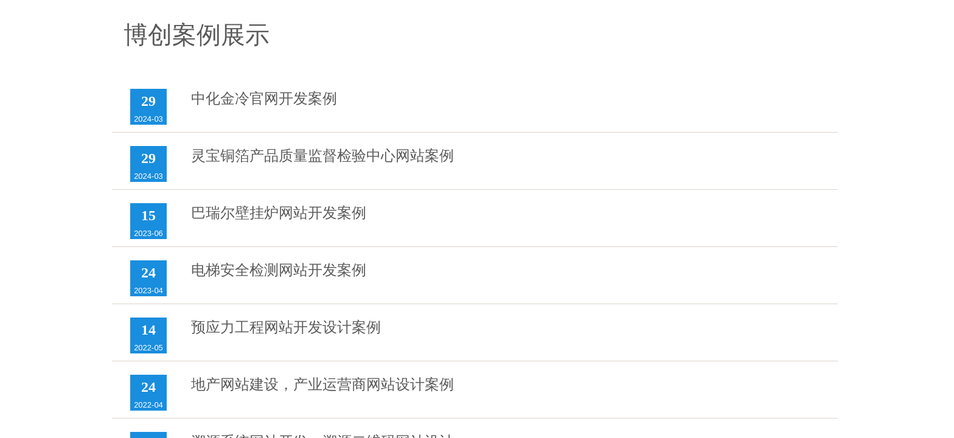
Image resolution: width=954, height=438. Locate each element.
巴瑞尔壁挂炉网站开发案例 (278, 213)
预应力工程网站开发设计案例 (286, 327)
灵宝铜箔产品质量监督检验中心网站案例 (322, 156)
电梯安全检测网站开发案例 (278, 270)
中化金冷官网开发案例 (264, 98)
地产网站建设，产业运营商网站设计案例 (322, 384)
